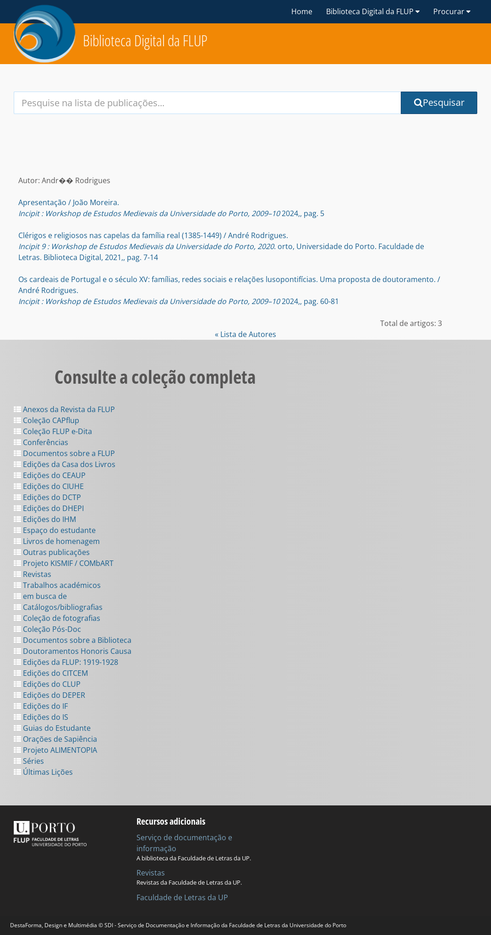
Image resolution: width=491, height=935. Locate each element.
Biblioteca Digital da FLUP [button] (373, 11)
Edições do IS (41, 717)
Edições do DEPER (49, 695)
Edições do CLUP (47, 684)
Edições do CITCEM (51, 673)
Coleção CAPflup (46, 420)
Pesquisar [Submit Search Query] (439, 102)
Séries (29, 761)
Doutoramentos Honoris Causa (72, 651)
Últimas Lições (43, 772)
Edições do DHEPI (49, 508)
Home (301, 11)
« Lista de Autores (245, 334)
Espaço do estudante (55, 530)
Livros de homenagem (57, 541)
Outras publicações (52, 552)
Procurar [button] (451, 11)
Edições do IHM (45, 519)
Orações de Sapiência (55, 739)
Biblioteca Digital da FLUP (145, 40)
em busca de (40, 596)
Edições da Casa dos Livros (64, 464)
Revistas (32, 574)
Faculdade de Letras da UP (182, 897)
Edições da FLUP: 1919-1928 (66, 662)
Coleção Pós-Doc (47, 629)
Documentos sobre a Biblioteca (72, 640)
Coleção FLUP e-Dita (53, 431)
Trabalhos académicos (57, 585)
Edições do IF (41, 706)
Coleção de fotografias (57, 618)
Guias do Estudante (52, 728)
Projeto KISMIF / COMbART (64, 563)
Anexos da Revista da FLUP (64, 409)
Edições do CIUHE (49, 486)
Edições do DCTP (47, 497)
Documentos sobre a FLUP (64, 453)
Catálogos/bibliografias (58, 607)
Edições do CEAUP (50, 475)
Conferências (41, 442)
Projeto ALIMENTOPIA (55, 750)
